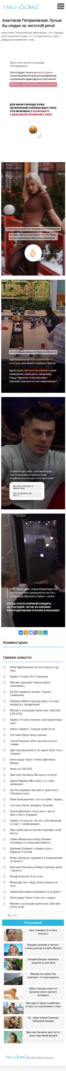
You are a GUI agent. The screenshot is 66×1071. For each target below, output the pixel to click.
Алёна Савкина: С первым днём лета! (32, 729)
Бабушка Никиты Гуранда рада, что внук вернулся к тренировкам (34, 702)
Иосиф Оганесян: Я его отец (26, 876)
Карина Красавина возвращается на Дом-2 (36, 891)
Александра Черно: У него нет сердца (32, 897)
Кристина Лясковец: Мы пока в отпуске (33, 774)
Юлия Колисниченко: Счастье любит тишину (36, 799)
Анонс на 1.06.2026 (21, 769)
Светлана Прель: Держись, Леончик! (31, 805)
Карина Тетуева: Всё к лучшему (29, 676)
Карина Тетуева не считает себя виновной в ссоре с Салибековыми (35, 822)
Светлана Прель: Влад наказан (28, 735)
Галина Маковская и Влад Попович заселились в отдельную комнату (30, 841)
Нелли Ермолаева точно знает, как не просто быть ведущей (32, 813)
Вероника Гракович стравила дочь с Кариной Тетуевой (31, 850)
